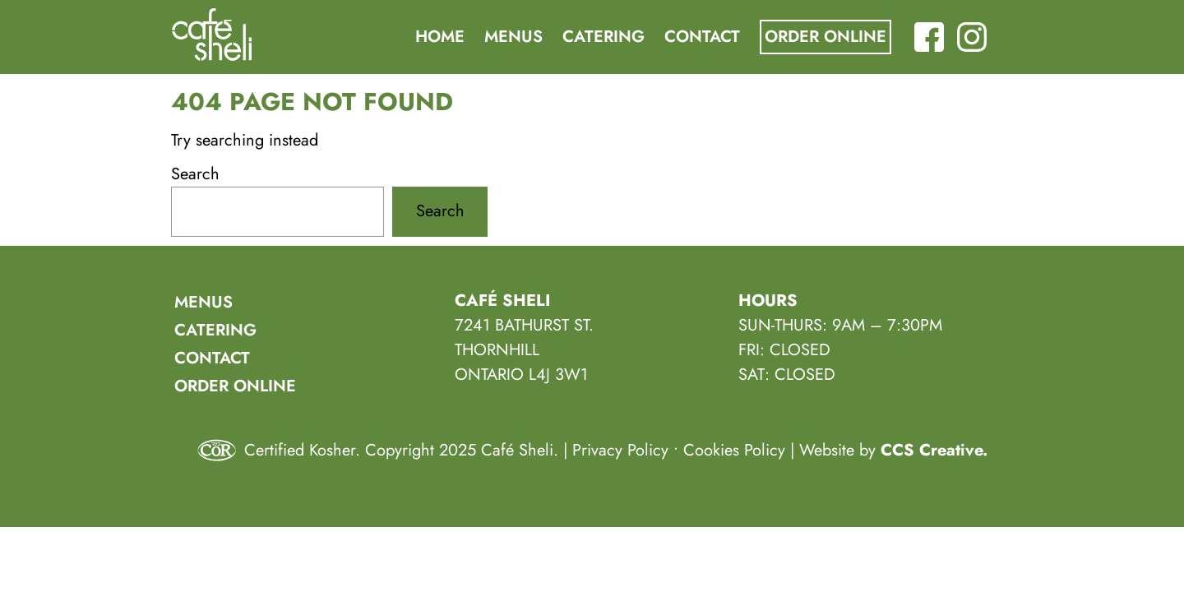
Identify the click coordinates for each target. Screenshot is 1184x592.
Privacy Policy (620, 450)
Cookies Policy (734, 450)
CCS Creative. (934, 450)
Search (195, 174)
